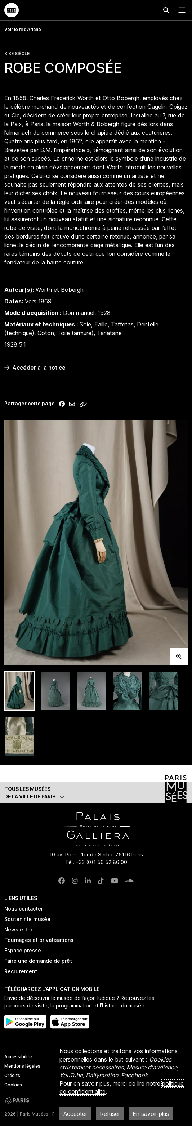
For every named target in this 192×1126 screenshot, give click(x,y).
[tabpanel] (96, 542)
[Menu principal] (180, 10)
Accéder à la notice (35, 367)
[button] (96, 792)
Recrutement (20, 971)
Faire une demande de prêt (38, 961)
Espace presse (22, 950)
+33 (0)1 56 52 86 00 (101, 862)
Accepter (75, 1113)
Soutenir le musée (27, 919)
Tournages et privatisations (38, 940)
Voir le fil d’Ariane (22, 29)
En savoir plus (151, 1113)
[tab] (19, 691)
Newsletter (18, 929)
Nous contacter (23, 908)
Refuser (110, 1113)
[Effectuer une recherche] (166, 10)
